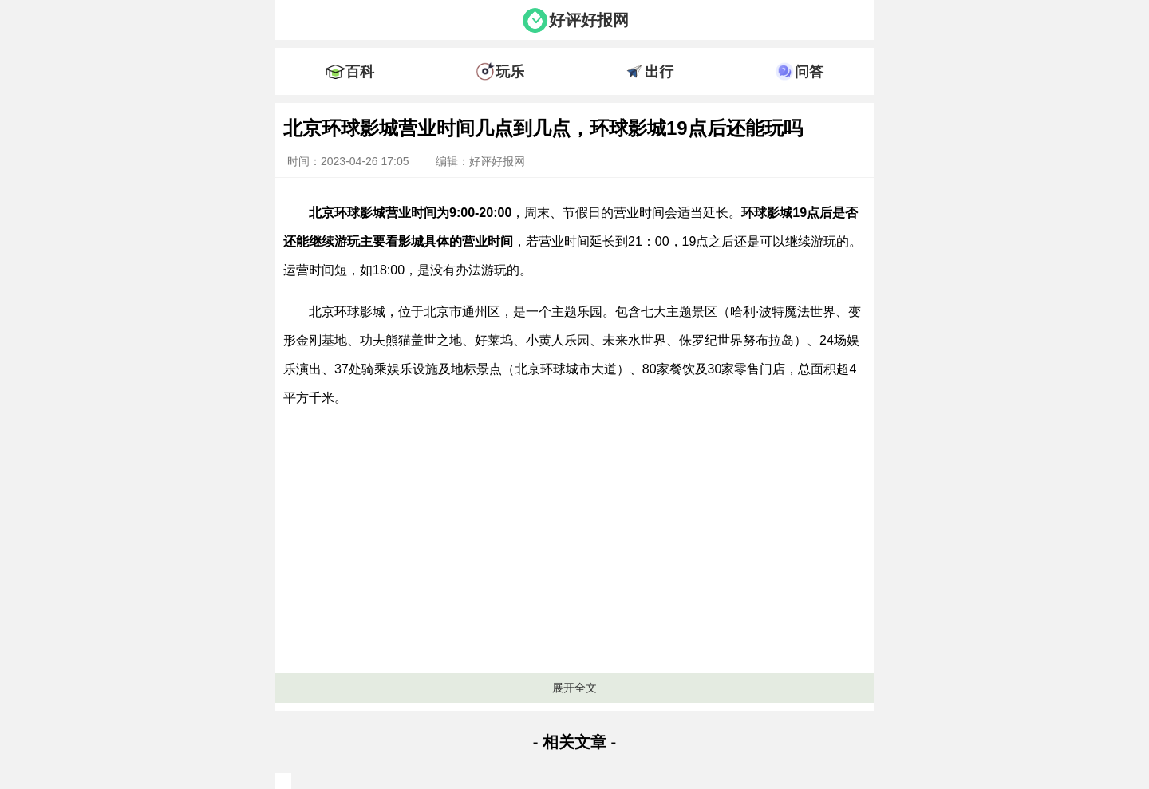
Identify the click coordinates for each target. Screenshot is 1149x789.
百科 (359, 72)
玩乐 (510, 72)
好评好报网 (589, 20)
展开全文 (574, 687)
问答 (809, 72)
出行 (659, 72)
